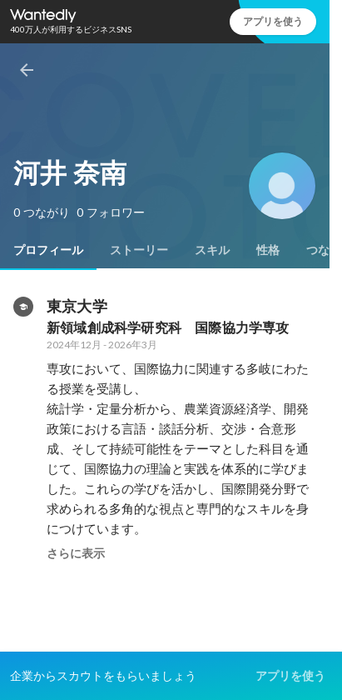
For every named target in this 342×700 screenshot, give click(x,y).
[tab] (48, 250)
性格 (268, 250)
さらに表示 (76, 553)
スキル (212, 250)
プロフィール (48, 250)
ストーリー (139, 250)
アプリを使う (273, 21)
